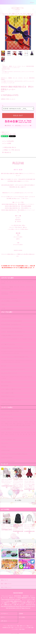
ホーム (3, 64)
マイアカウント (4, 613)
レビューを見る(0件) (7, 141)
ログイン (3, 617)
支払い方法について (12, 625)
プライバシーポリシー (19, 627)
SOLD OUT (18, 115)
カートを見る (22, 617)
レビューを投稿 (5, 143)
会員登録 (21, 613)
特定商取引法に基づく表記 (9, 134)
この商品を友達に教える (8, 147)
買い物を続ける (5, 152)
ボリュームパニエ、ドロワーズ (8, 298)
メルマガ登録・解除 (29, 627)
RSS (20, 629)
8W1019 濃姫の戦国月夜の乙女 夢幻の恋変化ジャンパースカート (18, 204)
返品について (5, 132)
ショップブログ (15, 629)
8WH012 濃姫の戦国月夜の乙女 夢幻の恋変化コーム (18, 208)
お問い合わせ (4, 620)
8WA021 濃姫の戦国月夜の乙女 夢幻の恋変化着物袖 (18, 206)
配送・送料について (21, 625)
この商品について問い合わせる (10, 150)
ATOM (23, 629)
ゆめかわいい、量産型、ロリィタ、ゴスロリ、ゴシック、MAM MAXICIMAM (18, 66)
